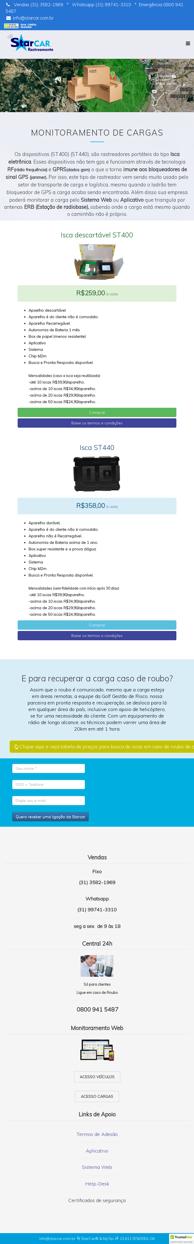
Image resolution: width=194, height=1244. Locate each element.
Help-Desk (97, 1184)
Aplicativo (97, 1151)
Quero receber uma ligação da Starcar (50, 816)
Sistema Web (97, 1167)
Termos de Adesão (97, 1134)
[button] (181, 1239)
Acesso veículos (97, 1076)
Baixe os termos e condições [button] (97, 423)
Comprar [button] (97, 412)
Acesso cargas (97, 1096)
